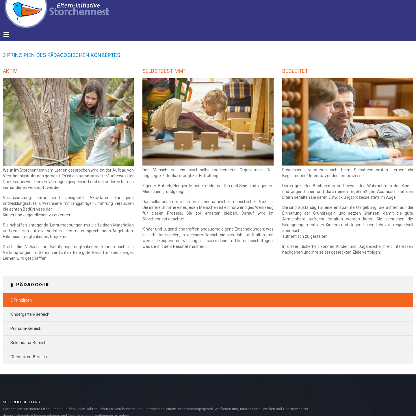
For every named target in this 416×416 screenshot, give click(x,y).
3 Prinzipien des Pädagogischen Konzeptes (61, 55)
